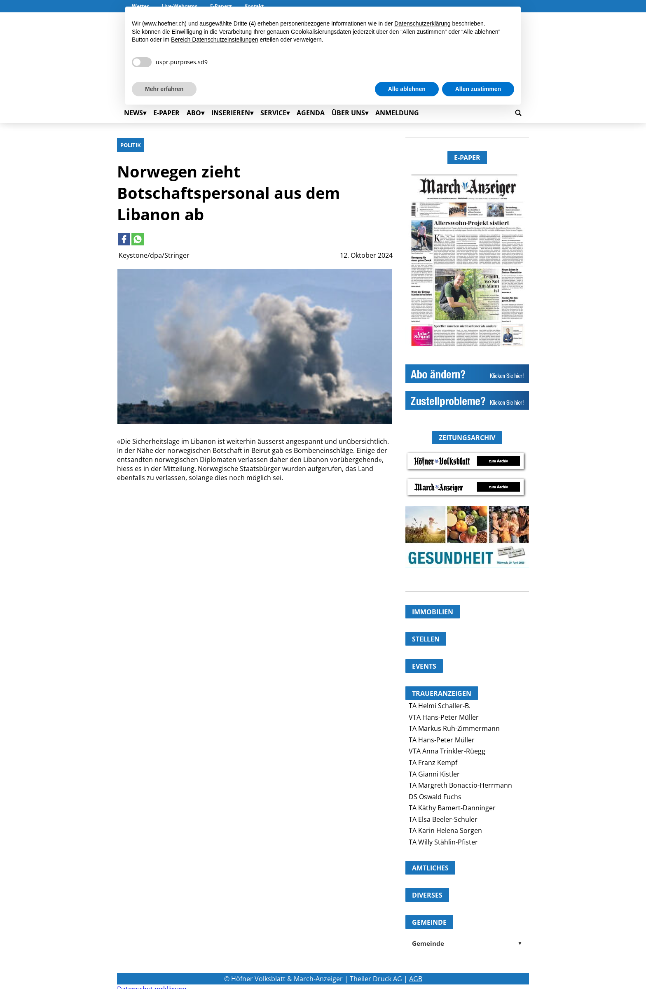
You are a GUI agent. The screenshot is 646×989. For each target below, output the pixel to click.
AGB (415, 978)
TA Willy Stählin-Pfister (443, 842)
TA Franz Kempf (433, 762)
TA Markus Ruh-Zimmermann (454, 728)
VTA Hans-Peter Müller (444, 717)
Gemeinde (467, 943)
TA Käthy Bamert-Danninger (452, 807)
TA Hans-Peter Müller (442, 739)
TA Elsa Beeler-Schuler (443, 819)
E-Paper (166, 112)
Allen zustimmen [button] (478, 89)
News (133, 112)
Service (273, 112)
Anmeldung (397, 112)
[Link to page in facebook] (124, 239)
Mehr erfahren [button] (164, 89)
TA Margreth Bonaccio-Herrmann (460, 785)
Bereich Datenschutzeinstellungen (214, 39)
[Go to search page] (518, 112)
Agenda (311, 112)
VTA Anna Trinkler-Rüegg (447, 751)
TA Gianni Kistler (434, 774)
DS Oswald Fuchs (435, 796)
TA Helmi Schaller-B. (439, 705)
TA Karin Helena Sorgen (445, 830)
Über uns (348, 112)
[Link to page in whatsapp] (137, 239)
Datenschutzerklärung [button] (422, 23)
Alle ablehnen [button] (407, 89)
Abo (194, 112)
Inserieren (230, 112)
